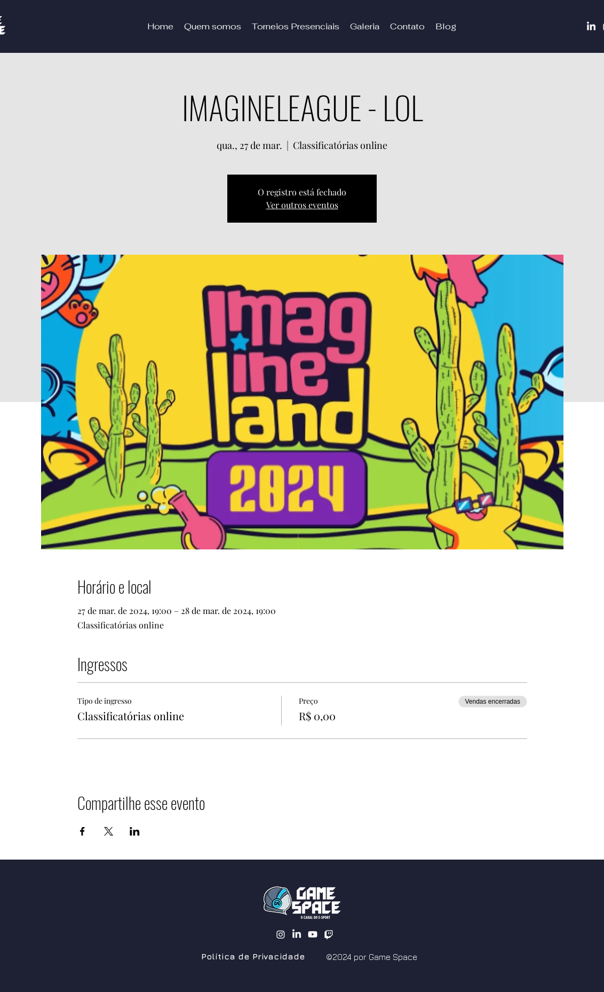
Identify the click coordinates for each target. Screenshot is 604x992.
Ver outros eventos (302, 204)
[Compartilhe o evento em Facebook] (82, 831)
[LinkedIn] (591, 26)
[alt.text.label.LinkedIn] (296, 934)
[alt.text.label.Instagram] (280, 934)
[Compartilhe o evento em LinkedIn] (135, 831)
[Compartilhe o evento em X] (109, 831)
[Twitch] (328, 934)
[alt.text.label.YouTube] (312, 934)
